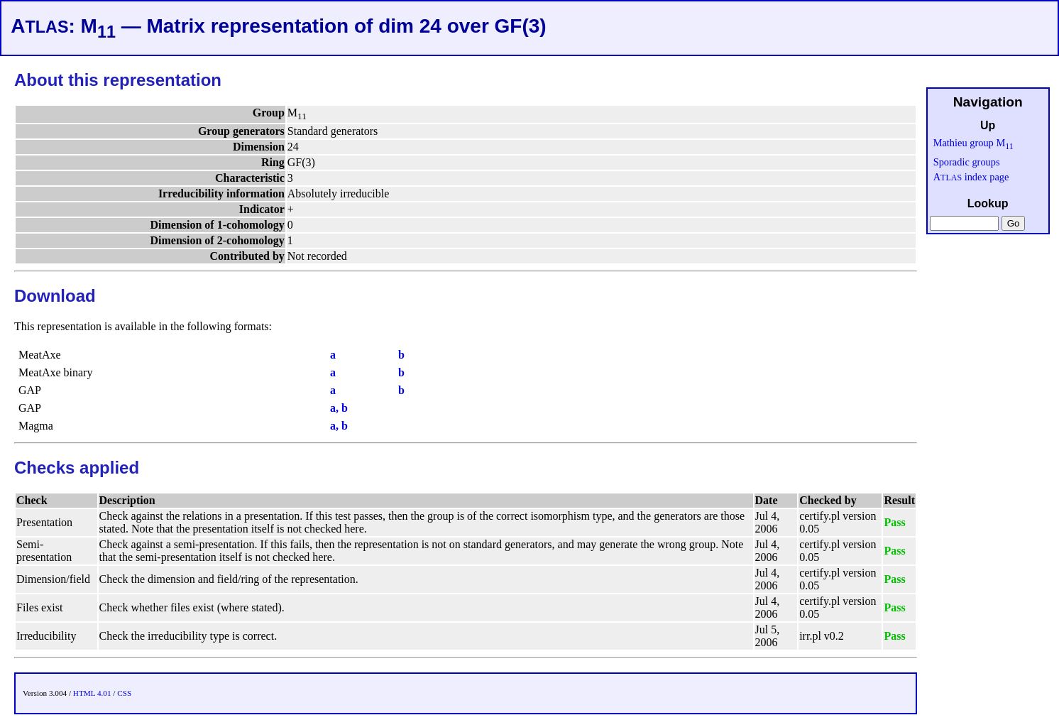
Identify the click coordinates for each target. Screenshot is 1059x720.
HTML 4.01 (92, 693)
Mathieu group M (973, 142)
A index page (971, 176)
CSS (124, 693)
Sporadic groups (966, 162)
